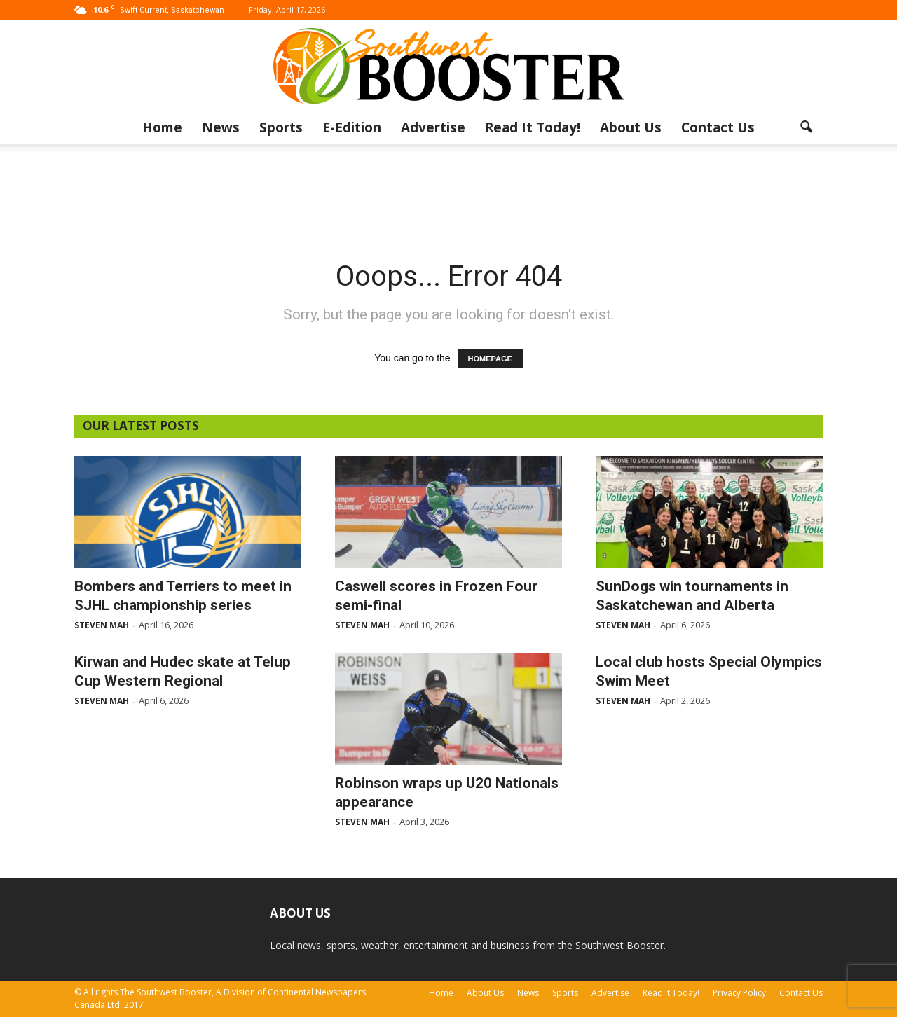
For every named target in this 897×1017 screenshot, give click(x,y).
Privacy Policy (739, 993)
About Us (631, 127)
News (221, 127)
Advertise (433, 127)
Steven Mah (101, 625)
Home (162, 127)
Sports (281, 127)
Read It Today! (532, 127)
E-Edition (351, 127)
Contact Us (718, 127)
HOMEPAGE (490, 358)
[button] (806, 127)
